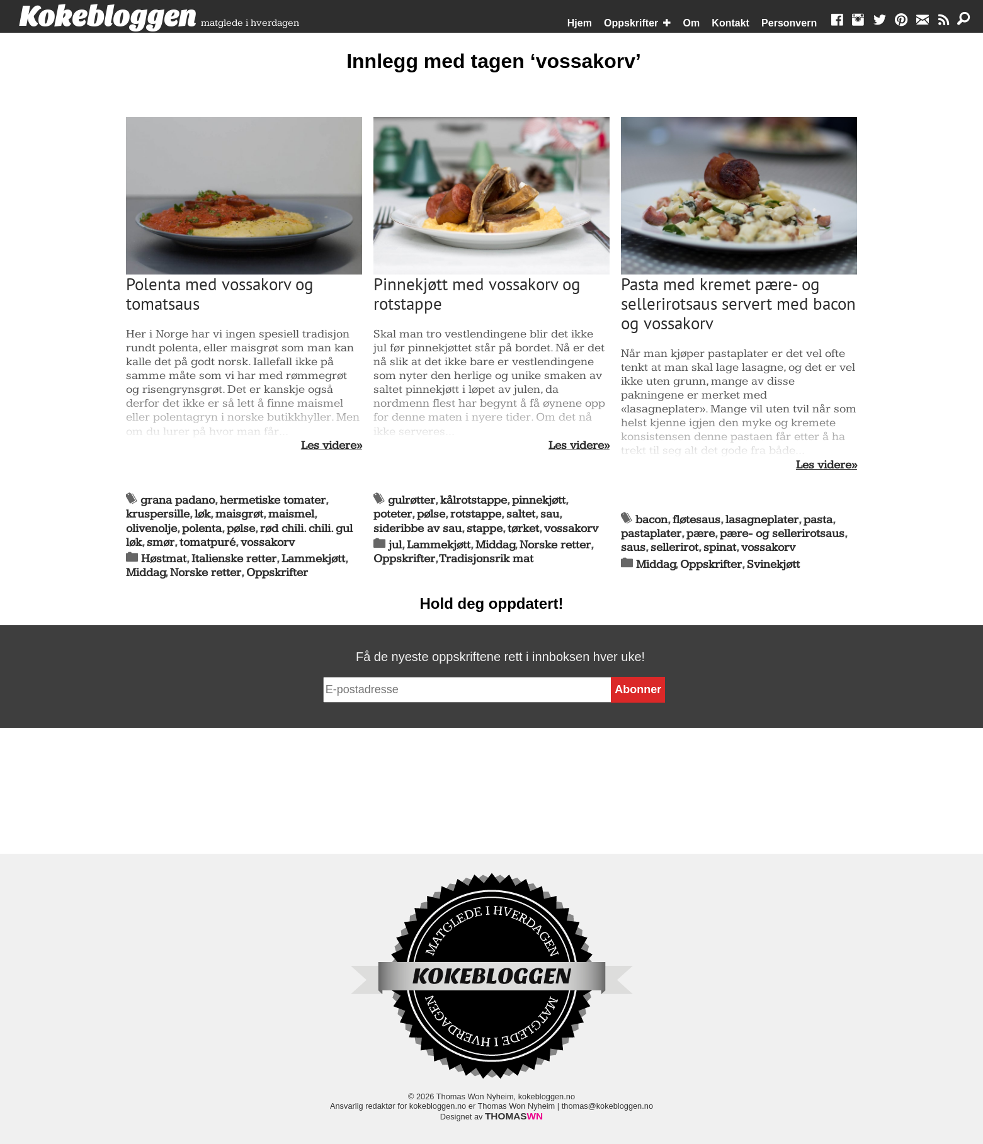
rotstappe (475, 514)
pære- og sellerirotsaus (782, 533)
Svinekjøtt (773, 564)
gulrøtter (411, 500)
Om (691, 23)
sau (549, 514)
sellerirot (674, 547)
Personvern (789, 23)
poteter (392, 514)
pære (700, 533)
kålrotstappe (473, 500)
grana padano (177, 500)
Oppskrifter (631, 23)
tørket (523, 528)
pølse (241, 528)
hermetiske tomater (273, 500)
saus (633, 547)
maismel (291, 514)
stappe (485, 528)
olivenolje (151, 528)
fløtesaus (696, 520)
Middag (146, 572)
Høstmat (163, 559)
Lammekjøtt (313, 559)
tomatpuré (207, 542)
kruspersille (158, 514)
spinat (719, 547)
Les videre (328, 446)
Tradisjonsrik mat (486, 559)
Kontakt (730, 23)
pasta (818, 520)
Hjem (579, 23)
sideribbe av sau (417, 528)
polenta (202, 528)
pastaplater (651, 533)
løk (202, 514)
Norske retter (205, 572)
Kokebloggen (107, 17)
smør (160, 542)
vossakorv (268, 542)
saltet (520, 514)
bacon (651, 520)
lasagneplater (761, 520)
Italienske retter (233, 559)
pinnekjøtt (538, 500)
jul (395, 545)
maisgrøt (239, 514)
